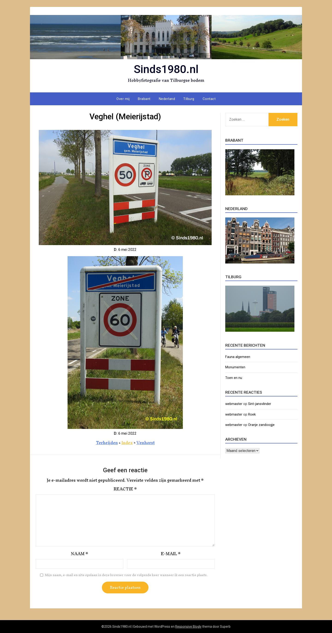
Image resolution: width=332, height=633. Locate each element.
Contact (209, 99)
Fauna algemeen (237, 357)
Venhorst (145, 442)
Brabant (144, 99)
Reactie (125, 489)
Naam (79, 554)
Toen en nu (233, 378)
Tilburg (188, 99)
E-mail (171, 554)
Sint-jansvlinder (259, 404)
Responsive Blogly (188, 626)
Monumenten (235, 367)
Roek (252, 414)
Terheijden (107, 442)
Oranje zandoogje (261, 425)
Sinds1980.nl (166, 69)
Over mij (123, 99)
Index (127, 442)
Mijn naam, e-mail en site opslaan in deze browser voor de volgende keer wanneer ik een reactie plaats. (126, 575)
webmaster (233, 404)
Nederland (167, 99)
